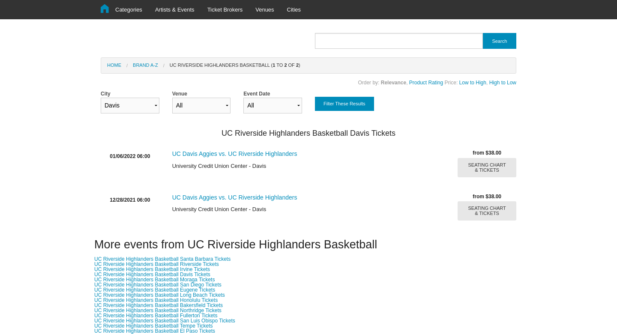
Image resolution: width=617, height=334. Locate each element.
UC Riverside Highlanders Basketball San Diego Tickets (158, 285)
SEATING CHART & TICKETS (487, 167)
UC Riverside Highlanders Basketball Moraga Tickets (154, 280)
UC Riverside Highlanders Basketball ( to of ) (235, 65)
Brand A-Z (145, 65)
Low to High (472, 83)
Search (499, 41)
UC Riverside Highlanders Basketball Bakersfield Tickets (158, 305)
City (130, 102)
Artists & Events (175, 9)
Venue (201, 102)
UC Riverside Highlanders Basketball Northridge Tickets (158, 310)
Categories (128, 9)
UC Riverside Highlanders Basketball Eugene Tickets (154, 290)
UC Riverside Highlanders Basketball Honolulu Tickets (156, 300)
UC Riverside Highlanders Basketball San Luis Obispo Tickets (164, 321)
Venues (264, 9)
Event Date (272, 102)
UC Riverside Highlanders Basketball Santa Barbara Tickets (162, 259)
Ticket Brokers (225, 9)
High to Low (502, 83)
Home (114, 65)
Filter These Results (344, 103)
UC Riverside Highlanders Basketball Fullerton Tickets (155, 316)
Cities (294, 9)
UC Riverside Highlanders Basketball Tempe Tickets (153, 326)
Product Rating (426, 83)
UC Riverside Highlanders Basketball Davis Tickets (152, 274)
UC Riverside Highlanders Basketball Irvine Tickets (152, 269)
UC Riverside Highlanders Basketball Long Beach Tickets (159, 295)
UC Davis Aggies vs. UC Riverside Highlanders (234, 153)
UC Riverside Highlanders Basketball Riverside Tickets (156, 264)
